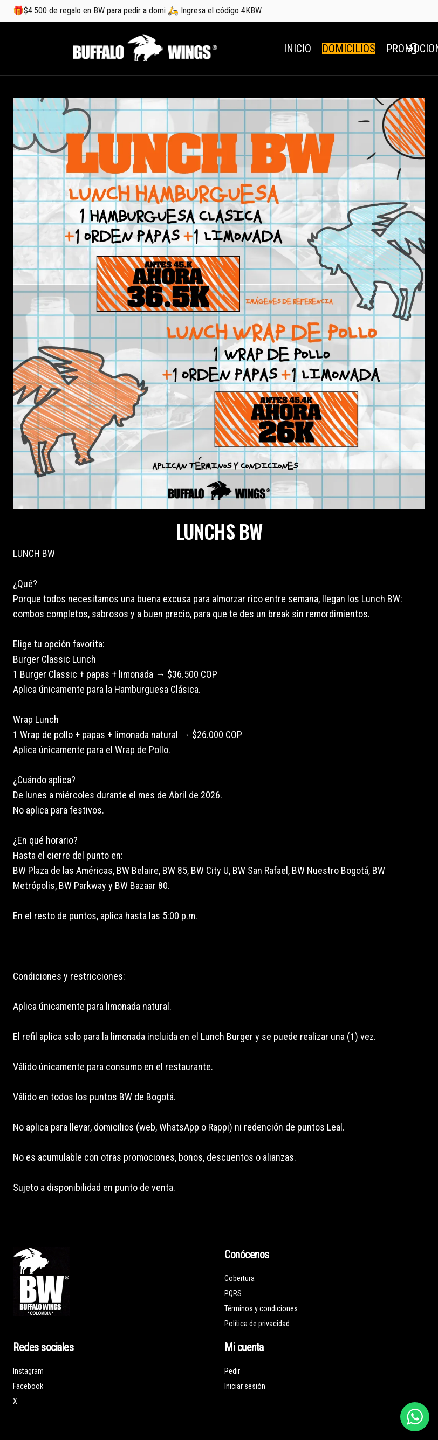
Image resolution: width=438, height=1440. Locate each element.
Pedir (232, 1371)
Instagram (28, 1371)
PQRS (233, 1293)
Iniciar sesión (244, 1386)
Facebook (28, 1386)
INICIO (297, 48)
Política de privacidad (257, 1323)
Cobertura (239, 1278)
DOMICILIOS (348, 48)
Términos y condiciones (261, 1308)
